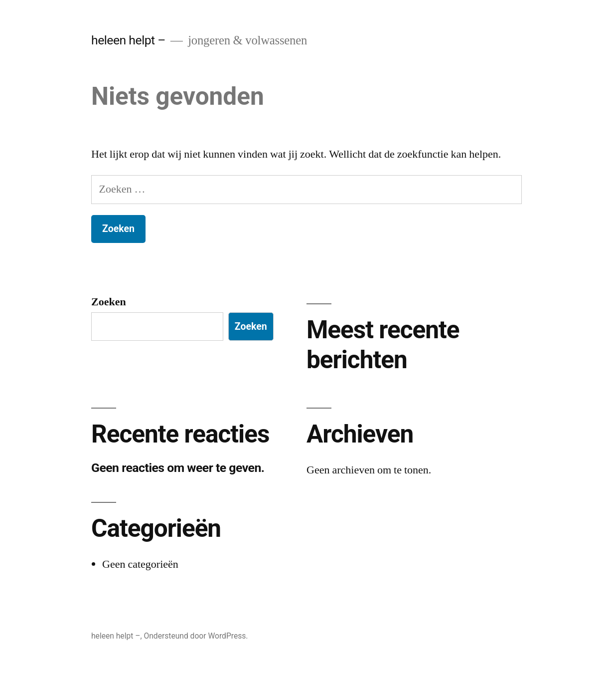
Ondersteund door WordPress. (196, 636)
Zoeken (108, 302)
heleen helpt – (128, 40)
